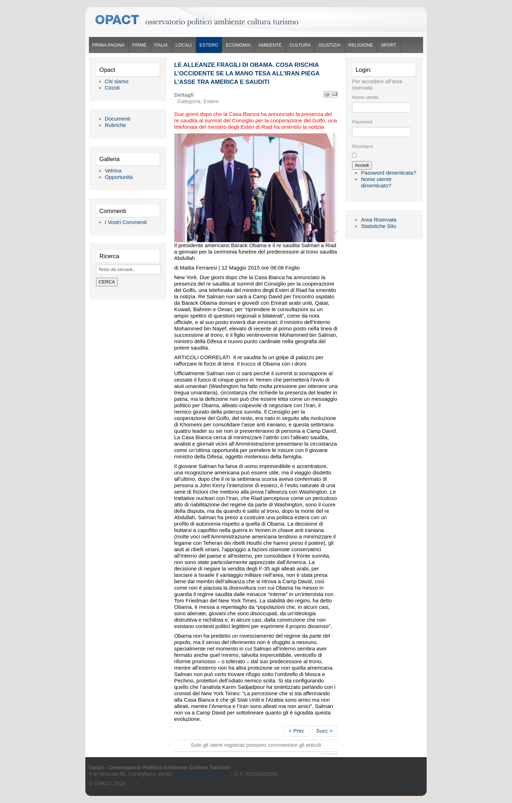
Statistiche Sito (378, 226)
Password (362, 121)
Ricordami (362, 146)
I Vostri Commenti (126, 222)
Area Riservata (378, 220)
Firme (139, 45)
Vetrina (113, 170)
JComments (329, 754)
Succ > (324, 731)
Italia (161, 45)
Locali (184, 45)
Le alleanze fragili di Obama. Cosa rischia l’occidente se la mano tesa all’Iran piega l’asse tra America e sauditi (247, 73)
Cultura (299, 45)
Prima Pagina (108, 45)
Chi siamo (117, 81)
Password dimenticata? (388, 173)
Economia (238, 45)
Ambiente (270, 45)
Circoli (112, 88)
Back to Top (409, 783)
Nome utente (365, 97)
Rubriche (115, 125)
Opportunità (119, 177)
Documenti (117, 119)
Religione (360, 45)
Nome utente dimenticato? (376, 182)
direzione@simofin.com (201, 774)
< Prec (296, 731)
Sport (388, 45)
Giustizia (329, 45)
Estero (208, 45)
